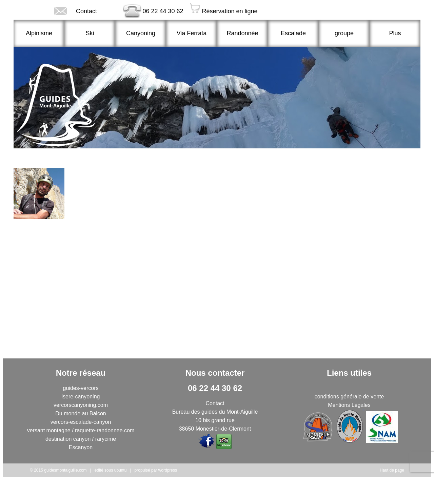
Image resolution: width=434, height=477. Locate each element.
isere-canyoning (81, 396)
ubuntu (120, 470)
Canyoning (140, 33)
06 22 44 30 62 (144, 10)
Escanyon (81, 447)
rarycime (105, 439)
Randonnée (242, 33)
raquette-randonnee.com (104, 430)
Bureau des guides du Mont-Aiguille (215, 412)
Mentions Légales (349, 405)
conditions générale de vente (349, 396)
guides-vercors (81, 388)
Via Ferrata (192, 33)
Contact (62, 11)
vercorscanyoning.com (81, 405)
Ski (89, 33)
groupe (344, 33)
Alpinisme (39, 33)
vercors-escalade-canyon (81, 422)
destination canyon (68, 439)
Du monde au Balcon (80, 413)
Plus (395, 33)
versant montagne (49, 430)
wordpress (167, 470)
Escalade (293, 33)
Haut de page (392, 470)
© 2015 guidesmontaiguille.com (58, 470)
